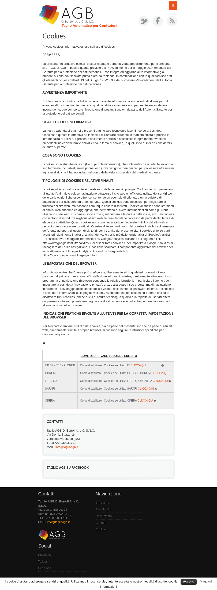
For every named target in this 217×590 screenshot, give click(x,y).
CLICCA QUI (138, 365)
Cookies (101, 529)
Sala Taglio (103, 509)
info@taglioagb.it (67, 447)
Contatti (101, 523)
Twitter (42, 561)
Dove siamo (104, 516)
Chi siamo (102, 502)
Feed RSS (45, 568)
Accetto (188, 581)
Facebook (45, 554)
